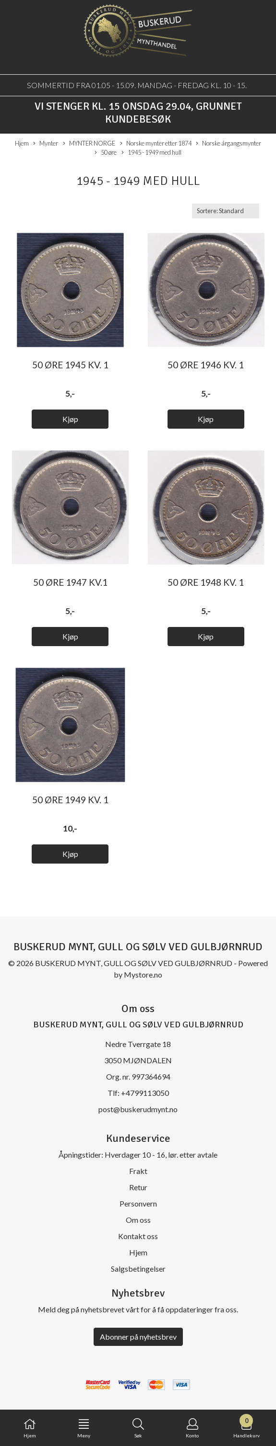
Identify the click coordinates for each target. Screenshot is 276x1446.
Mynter (45, 143)
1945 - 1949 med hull (151, 152)
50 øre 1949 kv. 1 (70, 799)
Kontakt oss (138, 1236)
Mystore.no (143, 974)
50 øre (106, 152)
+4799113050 (145, 1092)
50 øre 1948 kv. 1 (206, 582)
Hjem (22, 143)
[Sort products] (225, 211)
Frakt (138, 1170)
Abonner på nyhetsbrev (138, 1336)
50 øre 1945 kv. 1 (70, 364)
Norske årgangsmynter (228, 143)
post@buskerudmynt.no (138, 1109)
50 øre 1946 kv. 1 (206, 364)
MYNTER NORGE (89, 143)
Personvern (138, 1203)
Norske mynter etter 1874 (156, 143)
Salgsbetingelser (138, 1268)
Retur (138, 1187)
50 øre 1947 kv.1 (70, 582)
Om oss (138, 1219)
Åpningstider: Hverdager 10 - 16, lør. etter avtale (138, 1154)
